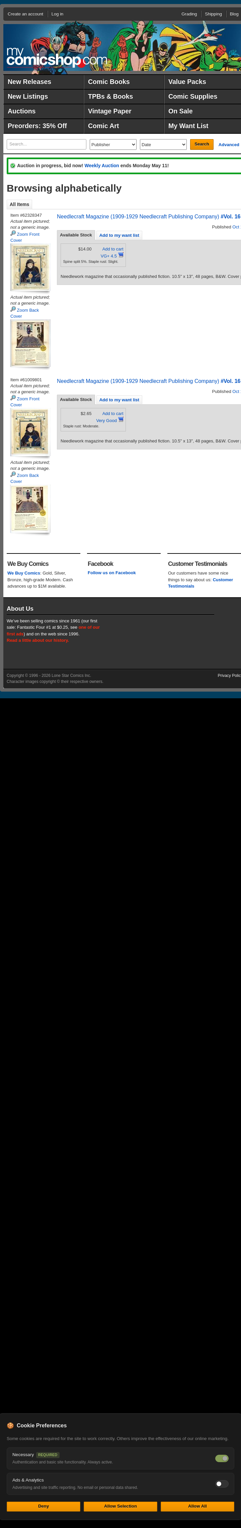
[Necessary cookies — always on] (222, 1458)
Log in (57, 13)
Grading (189, 13)
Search (201, 143)
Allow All (197, 1506)
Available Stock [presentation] (76, 234)
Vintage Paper (110, 111)
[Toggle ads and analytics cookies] (222, 1484)
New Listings (28, 96)
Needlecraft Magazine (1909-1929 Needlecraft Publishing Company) (138, 216)
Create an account (25, 13)
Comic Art (103, 125)
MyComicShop (57, 57)
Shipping (213, 13)
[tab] (76, 235)
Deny (43, 1506)
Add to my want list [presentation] (119, 235)
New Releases (29, 81)
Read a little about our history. (38, 640)
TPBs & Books (110, 96)
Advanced (229, 144)
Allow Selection (120, 1506)
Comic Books (109, 81)
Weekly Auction (101, 165)
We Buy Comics (23, 573)
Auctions (21, 111)
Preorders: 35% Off (37, 125)
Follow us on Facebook (112, 572)
